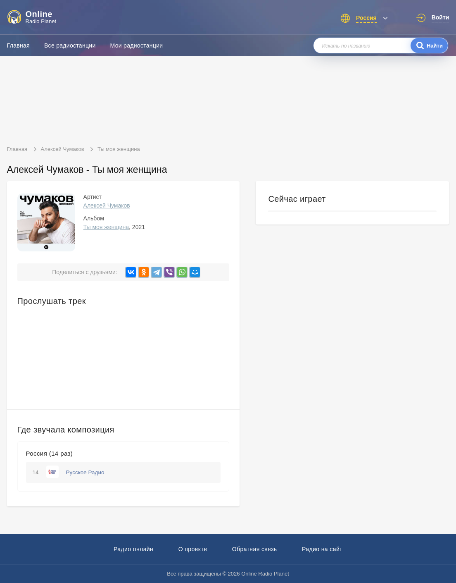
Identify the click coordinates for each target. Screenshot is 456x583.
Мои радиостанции (136, 45)
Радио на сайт (322, 549)
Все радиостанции (70, 45)
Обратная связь (254, 549)
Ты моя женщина (106, 227)
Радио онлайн (133, 549)
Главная (18, 45)
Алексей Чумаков (106, 205)
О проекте (192, 549)
